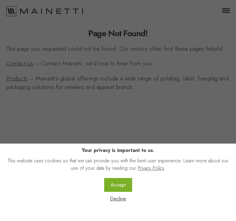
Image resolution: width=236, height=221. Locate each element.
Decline (118, 198)
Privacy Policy (151, 168)
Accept (118, 184)
